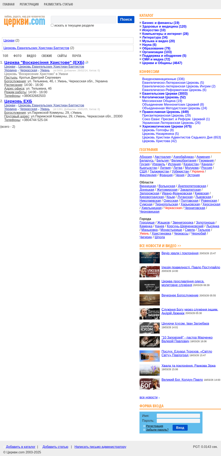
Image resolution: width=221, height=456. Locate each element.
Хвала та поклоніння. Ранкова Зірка (188, 365)
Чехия (179, 175)
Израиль (158, 164)
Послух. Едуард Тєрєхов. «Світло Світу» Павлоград (186, 353)
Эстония (193, 175)
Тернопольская (166, 204)
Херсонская (211, 204)
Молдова (192, 168)
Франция (166, 175)
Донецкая (146, 189)
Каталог (146, 15)
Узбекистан (180, 171)
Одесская (170, 200)
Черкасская (28, 70)
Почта (76, 56)
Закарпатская (190, 189)
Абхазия (145, 157)
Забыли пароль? (157, 429)
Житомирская (167, 189)
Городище (147, 222)
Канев (159, 226)
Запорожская (149, 193)
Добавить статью (55, 446)
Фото (17, 56)
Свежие (46, 56)
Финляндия (148, 175)
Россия (206, 168)
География (148, 149)
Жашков (163, 222)
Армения (203, 157)
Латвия (165, 168)
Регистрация (29, 4)
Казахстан (191, 164)
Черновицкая (149, 211)
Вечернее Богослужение (179, 295)
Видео (31, 56)
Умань (45, 70)
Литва (177, 168)
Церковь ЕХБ (18, 101)
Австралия (163, 157)
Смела (190, 230)
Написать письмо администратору (100, 446)
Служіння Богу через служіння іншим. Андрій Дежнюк (189, 311)
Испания (174, 164)
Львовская (203, 197)
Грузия (144, 164)
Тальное (204, 230)
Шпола (160, 237)
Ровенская (209, 200)
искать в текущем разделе (72, 25)
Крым (171, 197)
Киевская (202, 193)
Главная (8, 4)
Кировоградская (151, 197)
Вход (180, 427)
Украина (10, 70)
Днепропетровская (192, 186)
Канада (206, 164)
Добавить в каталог (20, 446)
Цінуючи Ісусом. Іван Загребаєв (185, 323)
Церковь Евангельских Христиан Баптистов (36, 48)
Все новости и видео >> (160, 245)
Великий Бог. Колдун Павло (182, 379)
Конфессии (149, 71)
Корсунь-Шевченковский (185, 226)
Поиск (126, 19)
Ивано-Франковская (177, 193)
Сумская (145, 204)
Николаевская (150, 200)
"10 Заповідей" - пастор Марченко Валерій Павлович (186, 339)
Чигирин (145, 237)
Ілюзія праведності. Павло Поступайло (190, 267)
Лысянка (212, 226)
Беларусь (146, 160)
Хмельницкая (151, 208)
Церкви (8, 40)
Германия (206, 160)
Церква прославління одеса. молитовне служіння (182, 283)
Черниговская (194, 208)
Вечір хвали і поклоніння (179, 253)
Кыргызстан (148, 168)
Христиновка (161, 233)
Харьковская (190, 204)
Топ (5, 56)
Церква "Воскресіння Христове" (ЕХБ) (44, 62)
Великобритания (183, 160)
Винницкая (147, 186)
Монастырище (171, 230)
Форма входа (151, 406)
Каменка (145, 226)
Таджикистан (159, 171)
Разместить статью (58, 4)
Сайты (62, 56)
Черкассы (181, 233)
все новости (148, 397)
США (143, 171)
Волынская (167, 186)
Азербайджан (183, 157)
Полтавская (189, 200)
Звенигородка (182, 222)
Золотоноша (205, 222)
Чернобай (198, 233)
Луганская (185, 197)
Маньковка (149, 230)
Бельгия (163, 160)
